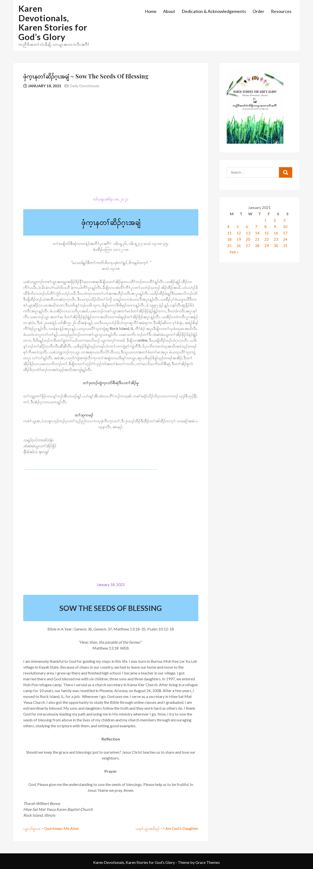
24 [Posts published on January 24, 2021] (285, 239)
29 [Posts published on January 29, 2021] (266, 245)
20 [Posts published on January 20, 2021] (248, 239)
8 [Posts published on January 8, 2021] (265, 226)
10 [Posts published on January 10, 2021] (285, 226)
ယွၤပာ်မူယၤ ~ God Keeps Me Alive (51, 828)
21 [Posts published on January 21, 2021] (257, 239)
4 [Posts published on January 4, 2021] (228, 226)
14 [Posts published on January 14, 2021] (257, 232)
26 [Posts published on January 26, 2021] (238, 245)
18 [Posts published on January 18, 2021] (229, 239)
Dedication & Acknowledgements (214, 11)
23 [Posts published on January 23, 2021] (276, 239)
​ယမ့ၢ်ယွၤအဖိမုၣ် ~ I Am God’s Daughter (166, 828)
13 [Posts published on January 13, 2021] (248, 232)
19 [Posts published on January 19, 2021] (238, 239)
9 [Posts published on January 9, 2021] (275, 226)
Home (150, 11)
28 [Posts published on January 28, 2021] (257, 245)
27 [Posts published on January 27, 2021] (248, 245)
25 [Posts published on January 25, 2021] (229, 245)
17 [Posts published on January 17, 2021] (285, 232)
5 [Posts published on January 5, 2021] (237, 226)
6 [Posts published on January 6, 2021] (247, 226)
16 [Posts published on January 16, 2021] (276, 232)
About (169, 11)
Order (258, 11)
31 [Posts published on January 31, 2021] (285, 245)
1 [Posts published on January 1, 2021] (265, 220)
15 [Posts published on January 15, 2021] (266, 232)
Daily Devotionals (85, 85)
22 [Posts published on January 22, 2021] (266, 239)
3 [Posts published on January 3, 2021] (284, 220)
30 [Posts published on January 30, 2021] (276, 245)
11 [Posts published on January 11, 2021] (229, 232)
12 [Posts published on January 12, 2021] (238, 232)
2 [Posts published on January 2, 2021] (275, 220)
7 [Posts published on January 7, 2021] (256, 226)
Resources (281, 11)
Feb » (234, 252)
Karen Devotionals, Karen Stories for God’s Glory (52, 22)
